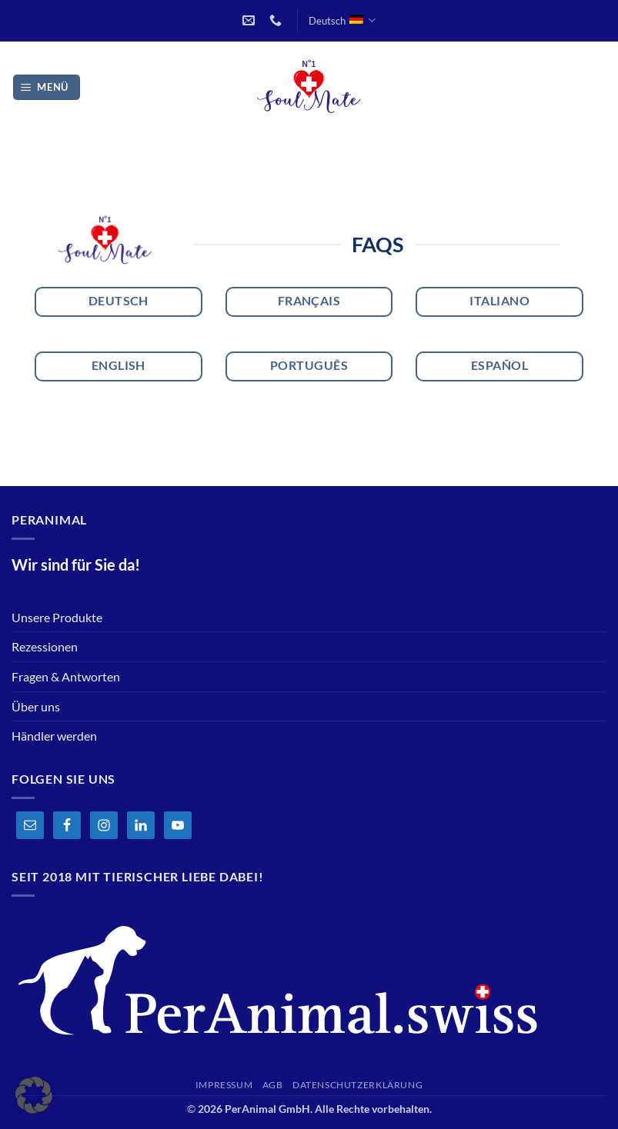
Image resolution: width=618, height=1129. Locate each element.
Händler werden (54, 735)
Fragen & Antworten (66, 676)
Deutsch (342, 20)
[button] (47, 87)
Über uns (36, 706)
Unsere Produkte (57, 617)
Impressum (224, 1085)
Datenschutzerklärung (357, 1085)
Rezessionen (45, 646)
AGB (272, 1085)
